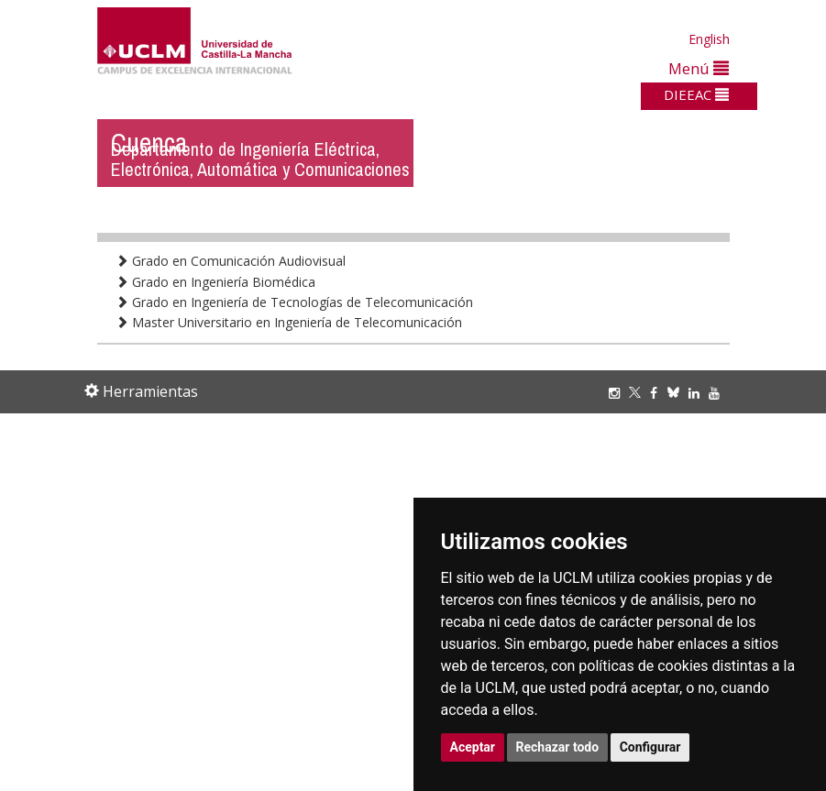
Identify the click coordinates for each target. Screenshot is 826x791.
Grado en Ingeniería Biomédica (215, 282)
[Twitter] (639, 392)
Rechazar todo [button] (558, 747)
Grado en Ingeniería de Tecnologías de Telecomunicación (294, 302)
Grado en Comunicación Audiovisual (231, 260)
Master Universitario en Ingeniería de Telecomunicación (289, 322)
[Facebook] (658, 392)
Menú (698, 68)
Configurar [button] (650, 747)
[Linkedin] (693, 392)
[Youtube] (719, 392)
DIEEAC (696, 94)
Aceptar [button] (473, 747)
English (709, 39)
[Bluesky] (677, 392)
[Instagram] (619, 392)
